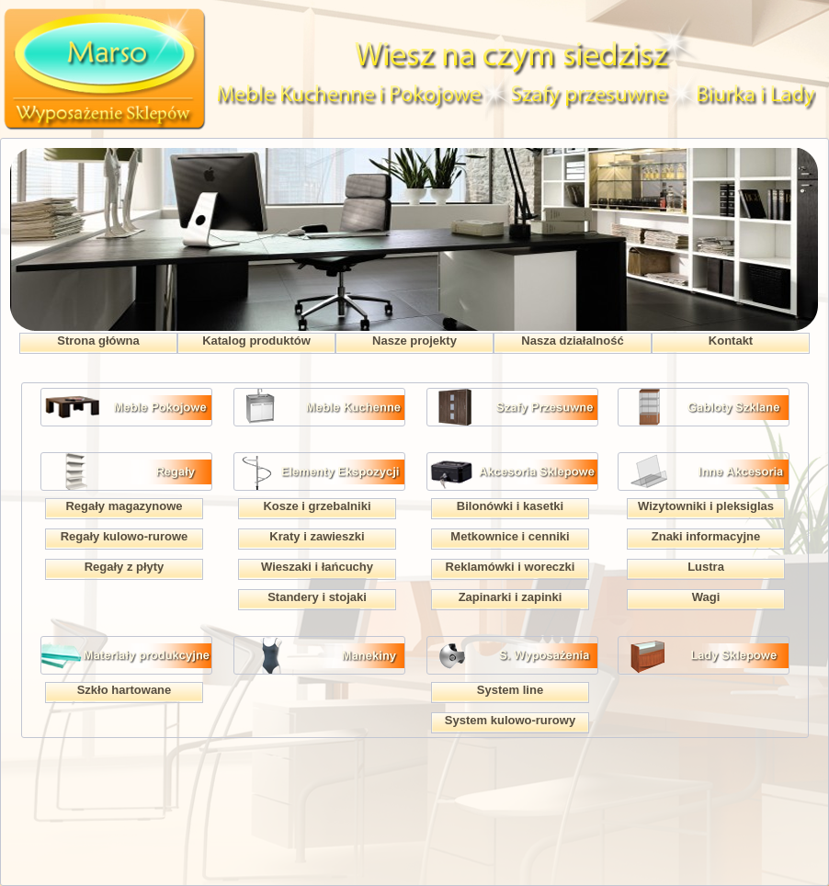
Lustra (705, 567)
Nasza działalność (572, 340)
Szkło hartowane (124, 690)
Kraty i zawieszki (316, 536)
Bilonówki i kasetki (510, 506)
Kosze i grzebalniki (316, 506)
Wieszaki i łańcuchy (317, 567)
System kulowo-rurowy (510, 720)
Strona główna (98, 340)
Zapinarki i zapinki (510, 597)
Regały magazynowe (123, 506)
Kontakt (731, 340)
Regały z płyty (125, 567)
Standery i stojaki (317, 597)
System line (510, 690)
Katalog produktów (256, 340)
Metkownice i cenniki (509, 536)
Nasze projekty (414, 340)
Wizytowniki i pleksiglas (706, 506)
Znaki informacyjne (706, 536)
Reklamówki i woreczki (510, 567)
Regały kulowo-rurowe (124, 536)
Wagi (706, 597)
